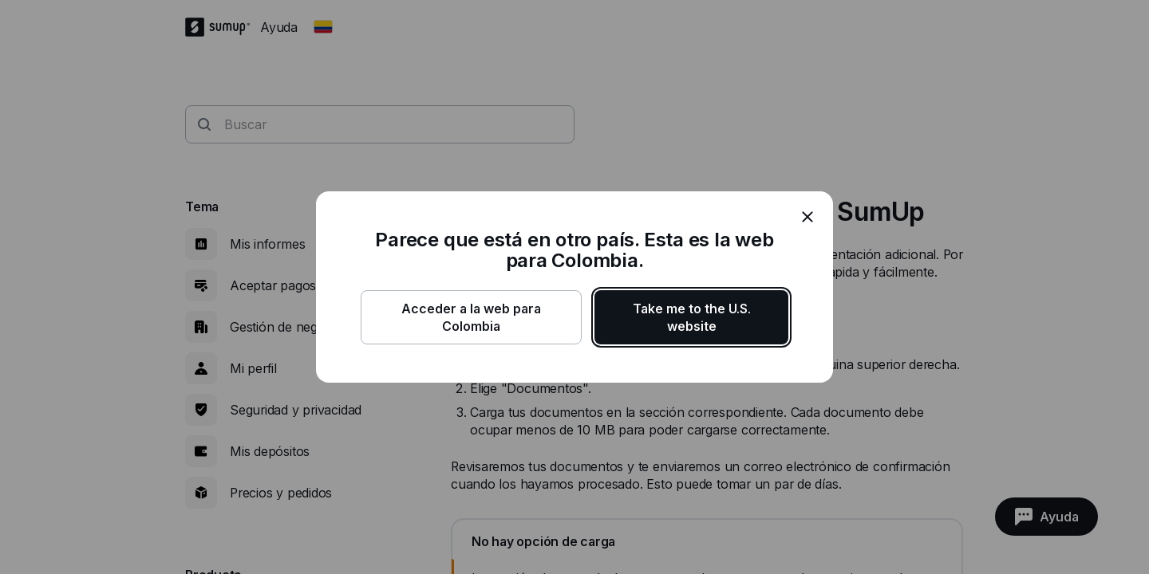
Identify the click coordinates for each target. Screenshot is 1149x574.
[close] (807, 217)
